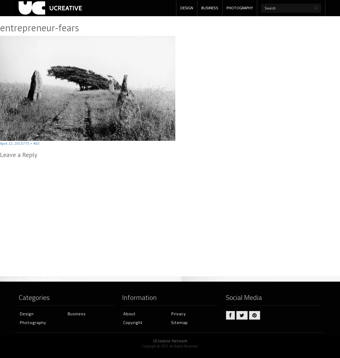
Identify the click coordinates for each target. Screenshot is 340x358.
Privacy (178, 314)
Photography (33, 322)
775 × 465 (31, 143)
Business (76, 314)
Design (27, 314)
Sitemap (179, 322)
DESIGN (186, 8)
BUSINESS (209, 8)
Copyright (133, 322)
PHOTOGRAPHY (240, 8)
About (129, 314)
